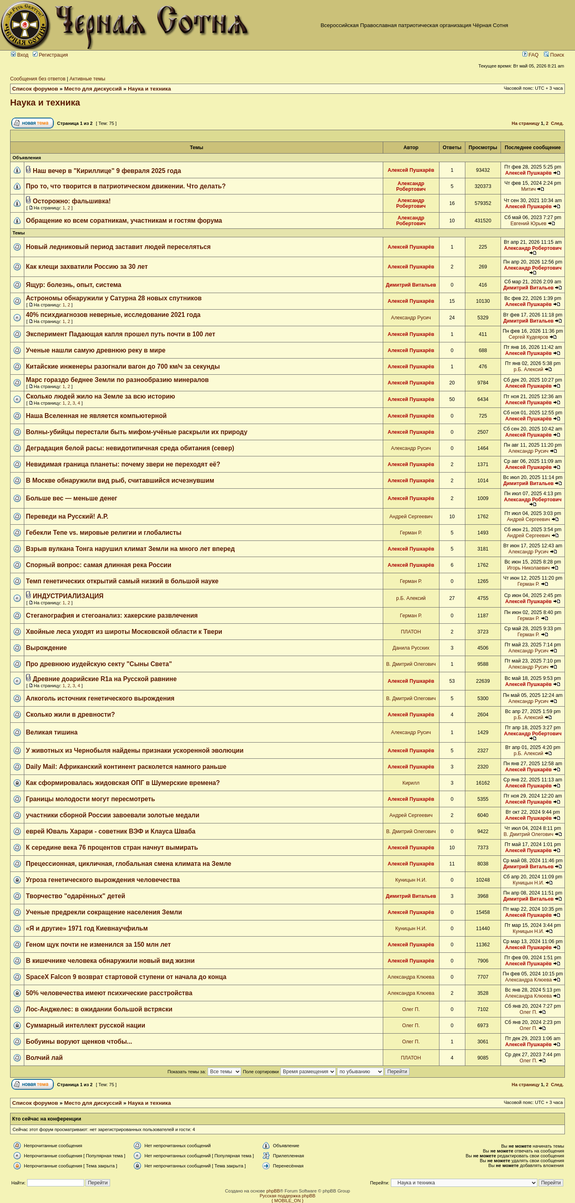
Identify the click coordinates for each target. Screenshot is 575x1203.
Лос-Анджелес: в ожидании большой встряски (99, 1009)
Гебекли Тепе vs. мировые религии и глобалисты (103, 532)
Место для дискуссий (93, 89)
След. (557, 123)
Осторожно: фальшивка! (72, 201)
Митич (528, 189)
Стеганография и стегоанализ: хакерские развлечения (112, 615)
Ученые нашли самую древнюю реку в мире (95, 350)
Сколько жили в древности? (70, 714)
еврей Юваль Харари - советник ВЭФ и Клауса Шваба (110, 831)
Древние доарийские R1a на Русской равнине (105, 678)
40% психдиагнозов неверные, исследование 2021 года (113, 314)
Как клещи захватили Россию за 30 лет (87, 266)
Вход (19, 55)
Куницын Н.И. (411, 880)
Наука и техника (149, 89)
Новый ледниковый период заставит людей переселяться (118, 246)
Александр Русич (411, 318)
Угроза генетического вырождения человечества (103, 879)
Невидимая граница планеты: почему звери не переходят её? (123, 464)
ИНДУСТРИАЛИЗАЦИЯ (68, 596)
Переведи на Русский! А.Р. (67, 516)
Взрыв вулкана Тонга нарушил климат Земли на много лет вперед (130, 548)
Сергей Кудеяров (528, 337)
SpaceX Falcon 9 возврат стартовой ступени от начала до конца (126, 976)
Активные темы (87, 79)
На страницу (526, 123)
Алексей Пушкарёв (411, 170)
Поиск (554, 55)
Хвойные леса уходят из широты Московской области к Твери (124, 631)
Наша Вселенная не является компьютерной (96, 415)
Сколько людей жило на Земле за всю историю (100, 396)
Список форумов (35, 89)
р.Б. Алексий (528, 369)
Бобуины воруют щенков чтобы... (79, 1041)
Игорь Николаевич (528, 568)
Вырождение (46, 647)
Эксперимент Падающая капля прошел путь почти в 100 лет (120, 334)
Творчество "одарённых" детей (75, 896)
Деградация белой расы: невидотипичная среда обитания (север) (130, 448)
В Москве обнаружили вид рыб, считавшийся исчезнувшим (120, 480)
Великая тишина (52, 732)
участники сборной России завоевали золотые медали (112, 815)
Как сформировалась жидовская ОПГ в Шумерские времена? (123, 782)
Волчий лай (44, 1057)
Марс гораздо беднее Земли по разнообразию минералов (117, 379)
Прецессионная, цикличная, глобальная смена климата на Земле (128, 863)
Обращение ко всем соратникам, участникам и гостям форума (124, 220)
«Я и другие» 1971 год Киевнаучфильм (87, 928)
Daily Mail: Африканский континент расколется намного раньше (126, 766)
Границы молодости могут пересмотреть (90, 799)
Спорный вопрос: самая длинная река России (98, 564)
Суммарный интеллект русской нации (85, 1025)
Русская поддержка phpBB (288, 1195)
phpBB (273, 1190)
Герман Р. (411, 533)
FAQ (530, 55)
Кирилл (410, 783)
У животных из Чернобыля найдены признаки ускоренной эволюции (135, 750)
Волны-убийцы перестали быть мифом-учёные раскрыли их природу (136, 431)
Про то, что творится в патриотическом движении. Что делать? (126, 186)
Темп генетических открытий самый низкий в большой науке (122, 581)
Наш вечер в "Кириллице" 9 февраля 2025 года (107, 170)
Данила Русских (411, 648)
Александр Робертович (411, 186)
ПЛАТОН (411, 632)
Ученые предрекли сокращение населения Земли (104, 912)
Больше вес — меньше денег (71, 498)
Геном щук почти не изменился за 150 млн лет (98, 944)
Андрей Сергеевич (411, 516)
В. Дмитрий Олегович (411, 664)
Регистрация (50, 55)
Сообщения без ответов (38, 79)
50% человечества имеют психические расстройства (109, 993)
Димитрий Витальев (411, 285)
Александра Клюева (411, 977)
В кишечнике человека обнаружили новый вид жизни (110, 960)
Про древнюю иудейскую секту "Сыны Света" (99, 664)
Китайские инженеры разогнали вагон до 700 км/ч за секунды (123, 366)
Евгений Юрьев (528, 223)
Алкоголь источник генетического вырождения (100, 698)
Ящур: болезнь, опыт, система (73, 284)
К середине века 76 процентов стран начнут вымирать (112, 847)
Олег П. (411, 1009)
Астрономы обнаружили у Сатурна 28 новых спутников (114, 298)
